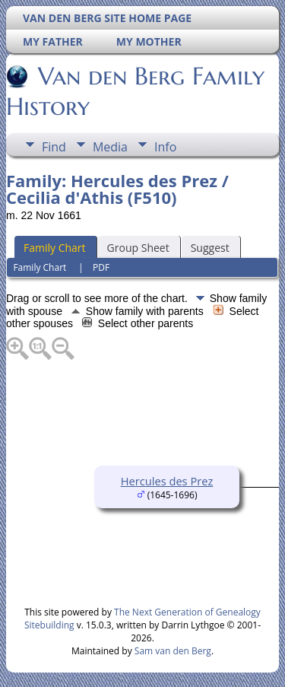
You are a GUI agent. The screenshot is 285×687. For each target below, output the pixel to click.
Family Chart (55, 247)
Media (110, 146)
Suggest (210, 247)
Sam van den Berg (173, 650)
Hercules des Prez (167, 480)
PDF (101, 267)
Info (165, 146)
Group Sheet (138, 247)
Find (54, 146)
